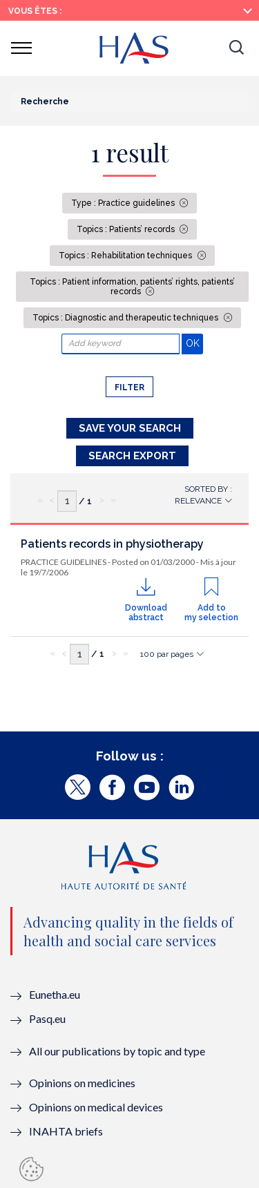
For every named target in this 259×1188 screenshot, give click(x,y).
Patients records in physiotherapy (112, 543)
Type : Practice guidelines (124, 203)
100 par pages (166, 654)
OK (194, 343)
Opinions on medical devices (96, 1106)
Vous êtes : (34, 11)
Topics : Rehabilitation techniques (126, 255)
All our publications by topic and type (117, 1050)
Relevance (198, 501)
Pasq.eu (47, 1018)
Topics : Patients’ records (127, 229)
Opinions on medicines (82, 1082)
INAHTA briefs (66, 1131)
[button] (236, 48)
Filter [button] (129, 387)
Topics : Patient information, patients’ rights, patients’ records (132, 286)
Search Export (132, 456)
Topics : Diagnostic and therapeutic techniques (126, 318)
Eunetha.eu (54, 994)
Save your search (130, 428)
